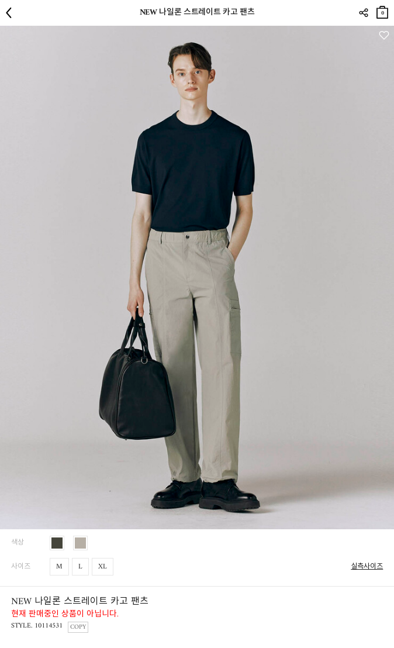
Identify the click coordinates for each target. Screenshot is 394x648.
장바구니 (382, 10)
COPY (78, 627)
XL (102, 567)
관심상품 (384, 35)
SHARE (363, 13)
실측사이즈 (367, 567)
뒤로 (11, 13)
